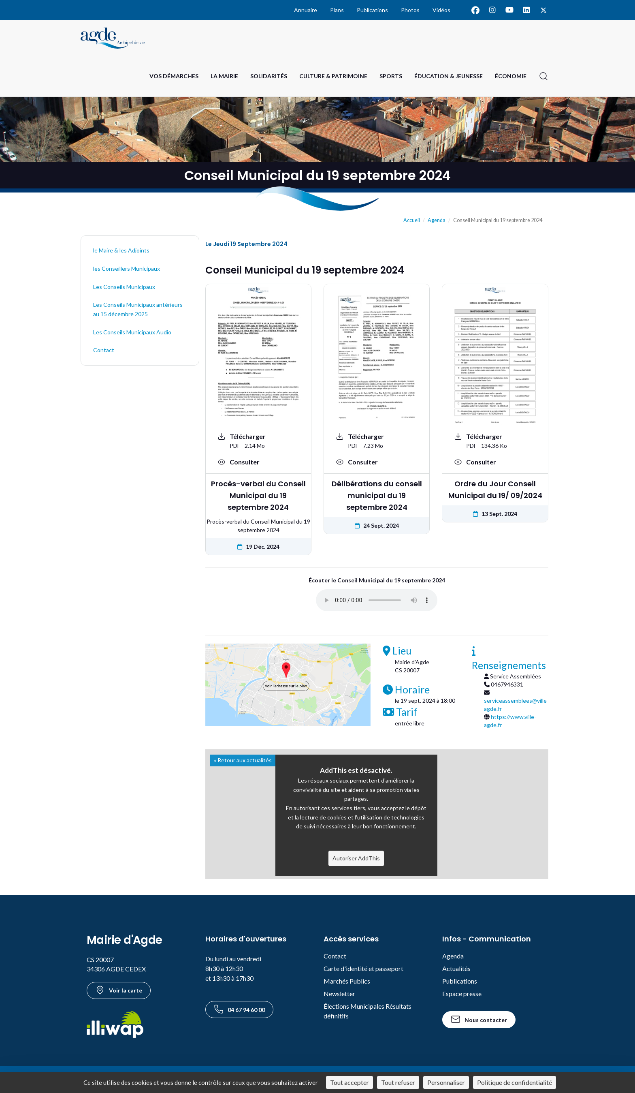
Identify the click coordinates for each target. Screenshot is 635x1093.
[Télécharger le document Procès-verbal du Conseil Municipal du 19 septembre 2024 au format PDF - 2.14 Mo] (258, 440)
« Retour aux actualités (243, 760)
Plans (337, 9)
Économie (510, 76)
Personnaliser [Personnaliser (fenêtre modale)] (446, 1082)
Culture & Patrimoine (333, 76)
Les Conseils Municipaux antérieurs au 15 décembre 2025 (138, 309)
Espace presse (462, 993)
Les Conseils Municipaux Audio (132, 332)
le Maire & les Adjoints (121, 250)
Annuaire (305, 9)
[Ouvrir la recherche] (543, 76)
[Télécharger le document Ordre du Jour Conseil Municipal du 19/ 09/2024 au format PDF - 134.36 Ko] (495, 440)
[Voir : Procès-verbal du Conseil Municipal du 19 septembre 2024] (258, 462)
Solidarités (268, 76)
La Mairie (224, 76)
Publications (372, 9)
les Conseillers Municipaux (126, 268)
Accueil (411, 220)
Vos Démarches (173, 76)
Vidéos (441, 9)
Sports (390, 76)
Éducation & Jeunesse (448, 76)
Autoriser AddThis (356, 858)
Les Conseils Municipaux (124, 286)
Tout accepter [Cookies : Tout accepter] (349, 1082)
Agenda (436, 220)
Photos (410, 9)
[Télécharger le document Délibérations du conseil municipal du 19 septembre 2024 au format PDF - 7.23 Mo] (376, 440)
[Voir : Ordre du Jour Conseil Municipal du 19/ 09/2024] (495, 462)
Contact (103, 350)
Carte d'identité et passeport (363, 968)
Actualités (456, 968)
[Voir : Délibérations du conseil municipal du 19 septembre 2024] (376, 462)
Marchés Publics (347, 981)
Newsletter (339, 993)
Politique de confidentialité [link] (514, 1082)
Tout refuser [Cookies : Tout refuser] (398, 1082)
